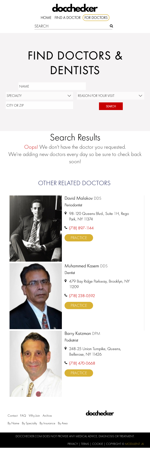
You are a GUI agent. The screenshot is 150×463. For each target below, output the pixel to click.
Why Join (34, 415)
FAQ (23, 415)
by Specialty (29, 423)
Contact (13, 415)
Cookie (98, 444)
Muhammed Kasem (86, 266)
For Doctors (96, 17)
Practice (79, 237)
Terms (85, 444)
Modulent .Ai (134, 444)
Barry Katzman (82, 333)
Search (111, 106)
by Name (13, 423)
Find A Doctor (68, 17)
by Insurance (47, 423)
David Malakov (83, 198)
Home (46, 17)
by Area (63, 423)
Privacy (73, 444)
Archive (47, 415)
